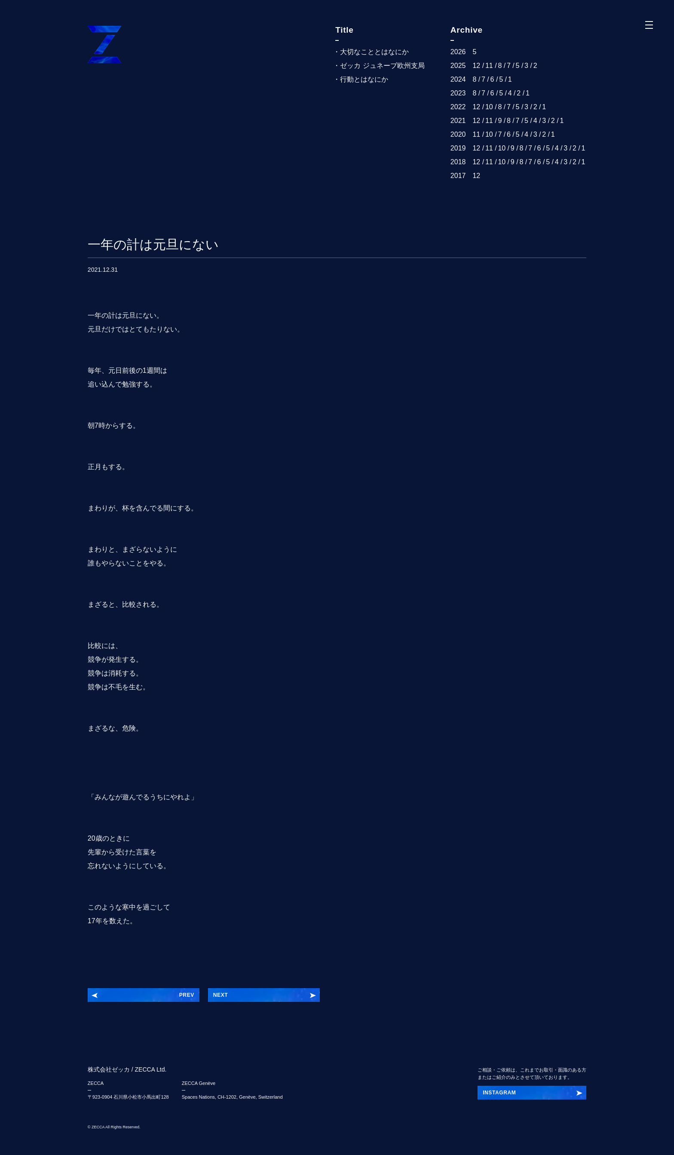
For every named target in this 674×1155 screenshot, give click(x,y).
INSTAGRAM (499, 1093)
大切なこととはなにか (374, 51)
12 (476, 65)
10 (489, 107)
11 (489, 65)
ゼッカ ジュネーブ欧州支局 (382, 65)
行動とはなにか (364, 79)
